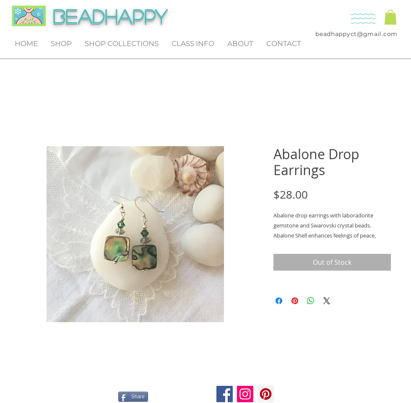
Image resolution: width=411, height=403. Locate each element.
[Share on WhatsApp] (311, 301)
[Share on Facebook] (279, 301)
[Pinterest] (266, 394)
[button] (390, 17)
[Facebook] (224, 394)
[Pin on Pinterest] (295, 301)
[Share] (133, 397)
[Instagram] (245, 394)
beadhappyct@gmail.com (356, 34)
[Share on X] (327, 301)
